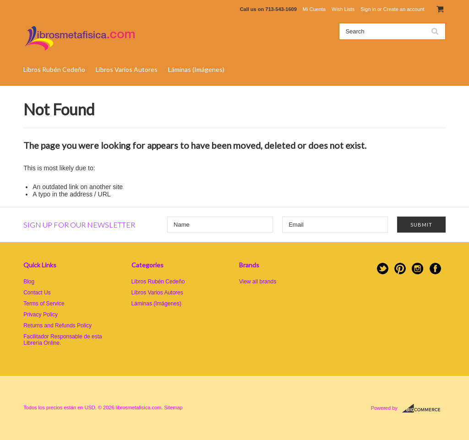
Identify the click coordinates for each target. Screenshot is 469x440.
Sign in (368, 9)
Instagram (417, 268)
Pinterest (400, 268)
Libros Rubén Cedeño (54, 69)
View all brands (257, 281)
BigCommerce (424, 408)
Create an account (404, 9)
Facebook (435, 268)
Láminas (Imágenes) (196, 69)
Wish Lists (343, 9)
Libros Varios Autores (127, 69)
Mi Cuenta (314, 9)
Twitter (382, 268)
